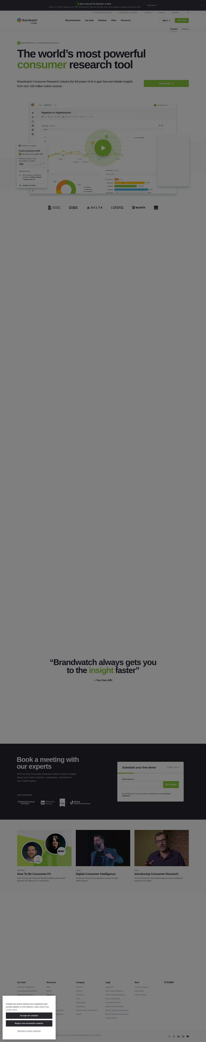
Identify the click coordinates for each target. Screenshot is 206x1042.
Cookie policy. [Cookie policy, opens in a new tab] (11, 1009)
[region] (29, 1017)
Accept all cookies (29, 1015)
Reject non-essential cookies (29, 1023)
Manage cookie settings (29, 1031)
